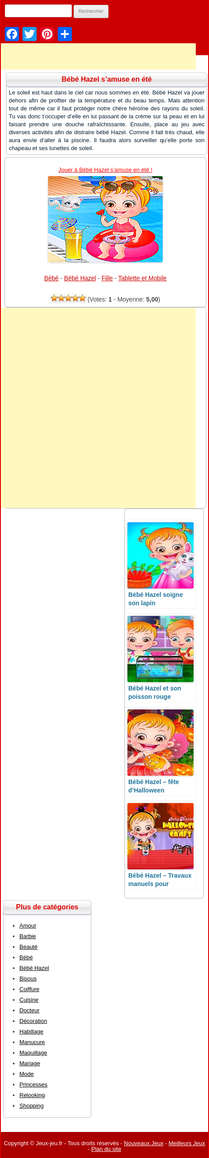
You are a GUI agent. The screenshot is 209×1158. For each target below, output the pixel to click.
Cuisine (28, 999)
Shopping (31, 1105)
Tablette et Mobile (142, 278)
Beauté (28, 946)
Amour (27, 925)
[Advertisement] (98, 408)
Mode (26, 1074)
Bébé (51, 278)
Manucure (32, 1042)
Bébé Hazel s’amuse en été (107, 79)
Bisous (28, 978)
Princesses (33, 1084)
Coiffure (29, 989)
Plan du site (106, 1149)
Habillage (31, 1031)
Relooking (32, 1095)
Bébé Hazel (80, 278)
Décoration (33, 1021)
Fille (107, 278)
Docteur (29, 1010)
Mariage (29, 1063)
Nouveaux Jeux (144, 1143)
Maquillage (33, 1052)
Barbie (27, 936)
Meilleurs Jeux (186, 1143)
